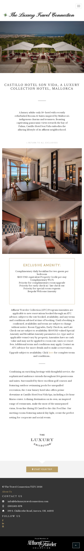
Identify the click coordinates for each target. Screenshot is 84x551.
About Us (7, 491)
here (51, 352)
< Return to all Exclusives (42, 142)
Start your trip (42, 469)
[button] (76, 545)
